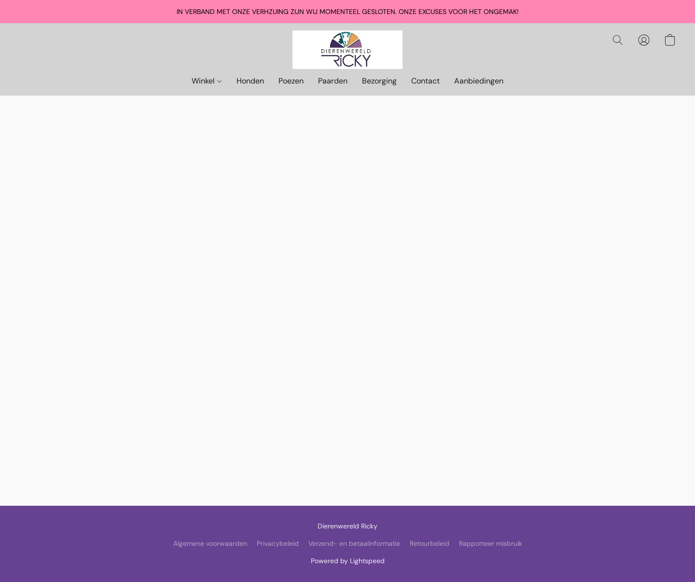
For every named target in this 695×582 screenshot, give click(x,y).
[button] (347, 49)
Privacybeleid (278, 543)
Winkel (206, 81)
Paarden (333, 81)
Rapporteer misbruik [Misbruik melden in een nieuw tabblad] (490, 543)
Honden (250, 81)
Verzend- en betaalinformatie (354, 543)
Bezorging (379, 81)
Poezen (291, 81)
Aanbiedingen (478, 81)
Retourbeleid (429, 543)
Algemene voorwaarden (210, 543)
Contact (425, 81)
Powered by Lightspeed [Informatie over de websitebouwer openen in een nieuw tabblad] (348, 560)
